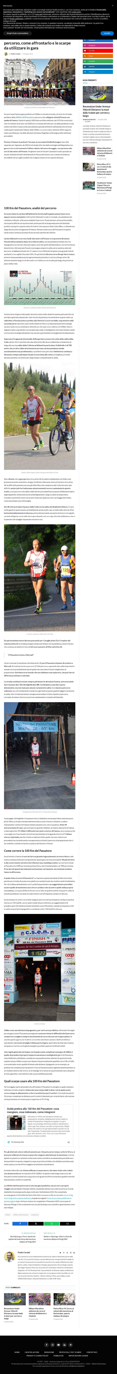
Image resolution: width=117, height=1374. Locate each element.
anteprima (35, 1215)
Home (16, 1352)
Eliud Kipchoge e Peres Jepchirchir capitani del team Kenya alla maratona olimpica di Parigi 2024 (21, 1239)
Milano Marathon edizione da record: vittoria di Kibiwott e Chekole (38, 1312)
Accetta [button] (107, 33)
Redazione (49, 1352)
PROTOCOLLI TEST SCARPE (70, 1352)
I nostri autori (32, 1352)
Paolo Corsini (15, 54)
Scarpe (88, 122)
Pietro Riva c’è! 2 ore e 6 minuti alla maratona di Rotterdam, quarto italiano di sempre (64, 1312)
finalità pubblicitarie (16, 19)
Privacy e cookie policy (37, 1356)
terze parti (38, 14)
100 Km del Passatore (25, 117)
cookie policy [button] (76, 12)
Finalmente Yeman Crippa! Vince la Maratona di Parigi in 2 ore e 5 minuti (104, 186)
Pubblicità (58, 1356)
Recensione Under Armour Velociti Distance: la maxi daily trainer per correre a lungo (13, 1313)
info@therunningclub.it (76, 1366)
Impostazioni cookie (78, 1356)
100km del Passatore (20, 1215)
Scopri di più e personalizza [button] (17, 33)
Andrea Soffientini (89, 119)
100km (7, 1215)
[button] (112, 5)
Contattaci (92, 1352)
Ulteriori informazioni (99, 1364)
